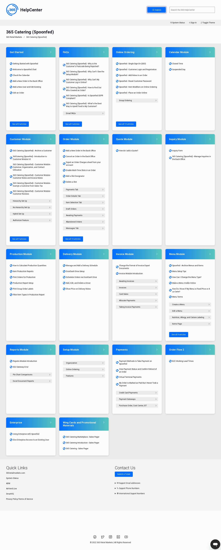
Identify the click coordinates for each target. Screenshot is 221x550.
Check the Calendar (20, 75)
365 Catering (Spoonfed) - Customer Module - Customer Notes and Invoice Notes (30, 176)
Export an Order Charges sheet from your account (82, 163)
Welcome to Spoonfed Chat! (23, 69)
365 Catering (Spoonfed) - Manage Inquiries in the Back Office (190, 157)
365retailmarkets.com (15, 473)
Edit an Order (17, 93)
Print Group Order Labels (21, 289)
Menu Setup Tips (177, 271)
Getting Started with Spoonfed (24, 63)
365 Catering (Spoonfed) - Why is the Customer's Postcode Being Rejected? (81, 65)
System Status (177, 23)
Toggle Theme (207, 23)
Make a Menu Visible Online (182, 283)
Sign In (192, 23)
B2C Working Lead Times (181, 361)
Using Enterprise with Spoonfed (24, 434)
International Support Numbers (131, 493)
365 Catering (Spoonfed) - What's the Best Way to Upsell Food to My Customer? (82, 104)
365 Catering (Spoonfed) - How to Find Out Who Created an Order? (82, 89)
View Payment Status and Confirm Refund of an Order (136, 370)
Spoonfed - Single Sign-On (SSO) (131, 63)
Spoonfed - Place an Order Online (131, 93)
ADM (8, 483)
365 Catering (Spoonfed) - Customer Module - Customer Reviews (30, 192)
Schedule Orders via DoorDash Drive (80, 277)
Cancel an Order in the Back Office (79, 156)
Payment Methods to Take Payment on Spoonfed (134, 362)
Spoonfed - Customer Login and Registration (136, 69)
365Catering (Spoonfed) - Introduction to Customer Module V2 (28, 157)
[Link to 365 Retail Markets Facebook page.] (95, 538)
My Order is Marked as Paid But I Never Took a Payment (137, 384)
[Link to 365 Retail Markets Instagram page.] (111, 538)
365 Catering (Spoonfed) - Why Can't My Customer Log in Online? (81, 81)
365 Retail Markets (14, 37)
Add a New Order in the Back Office (26, 81)
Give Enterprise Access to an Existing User (29, 440)
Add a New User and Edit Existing (25, 87)
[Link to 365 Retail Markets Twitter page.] (103, 538)
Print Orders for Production (22, 277)
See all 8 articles (19, 124)
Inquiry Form (176, 150)
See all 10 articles (126, 124)
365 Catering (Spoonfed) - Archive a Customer (31, 150)
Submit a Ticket (123, 474)
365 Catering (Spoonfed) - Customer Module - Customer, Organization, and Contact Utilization (30, 167)
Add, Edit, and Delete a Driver (77, 283)
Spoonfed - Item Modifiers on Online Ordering (136, 87)
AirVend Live (11, 489)
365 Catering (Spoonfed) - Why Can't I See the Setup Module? (83, 73)
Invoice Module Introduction (129, 273)
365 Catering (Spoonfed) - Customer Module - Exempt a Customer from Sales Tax (30, 184)
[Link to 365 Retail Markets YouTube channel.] (126, 538)
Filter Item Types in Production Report (27, 294)
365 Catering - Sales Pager (75, 448)
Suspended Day (177, 69)
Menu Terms (176, 297)
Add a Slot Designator (73, 176)
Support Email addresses (128, 483)
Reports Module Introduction (23, 361)
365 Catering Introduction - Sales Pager (81, 443)
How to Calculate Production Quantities (28, 265)
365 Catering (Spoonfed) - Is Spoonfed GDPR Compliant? (83, 97)
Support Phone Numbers (128, 488)
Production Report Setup (21, 283)
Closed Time (176, 63)
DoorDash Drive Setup (73, 271)
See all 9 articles (72, 124)
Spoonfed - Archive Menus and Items (186, 265)
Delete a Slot (70, 182)
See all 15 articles (73, 239)
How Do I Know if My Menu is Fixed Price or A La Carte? (189, 290)
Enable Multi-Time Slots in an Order (79, 170)
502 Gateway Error (19, 367)
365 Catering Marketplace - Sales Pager (81, 437)
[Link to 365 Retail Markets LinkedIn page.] (118, 538)
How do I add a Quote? (127, 150)
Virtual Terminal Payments (129, 377)
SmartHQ (10, 494)
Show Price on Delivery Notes (77, 289)
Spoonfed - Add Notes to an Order (131, 75)
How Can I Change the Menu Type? (185, 277)
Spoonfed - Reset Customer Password (133, 81)
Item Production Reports (21, 271)
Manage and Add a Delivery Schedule (80, 265)
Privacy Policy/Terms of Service (19, 499)
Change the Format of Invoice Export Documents (133, 266)
